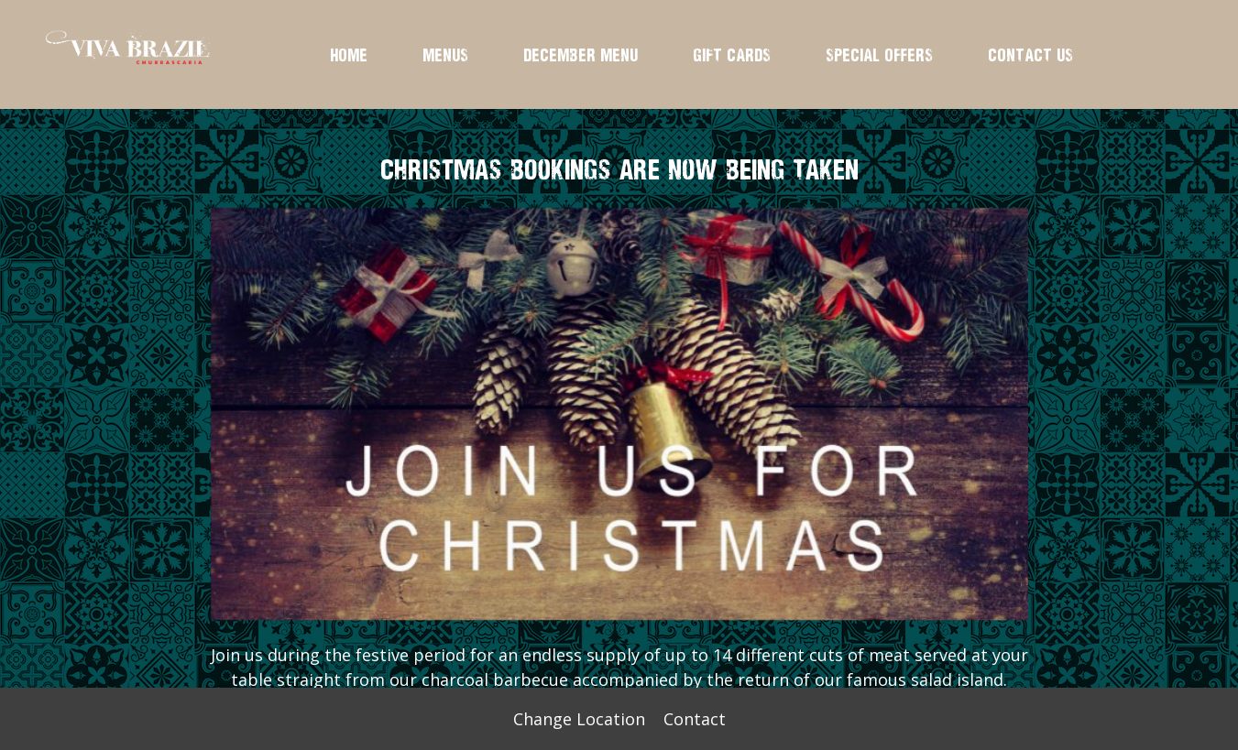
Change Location (579, 719)
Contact (694, 719)
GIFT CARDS (732, 54)
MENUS (445, 54)
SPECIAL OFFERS (879, 54)
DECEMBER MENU (580, 54)
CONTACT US (1030, 54)
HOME (348, 54)
